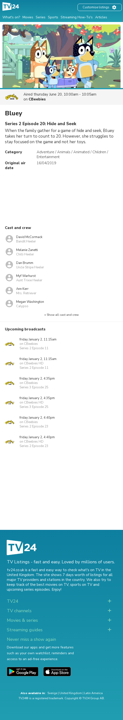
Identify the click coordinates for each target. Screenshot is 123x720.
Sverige (52, 693)
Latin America (93, 693)
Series (40, 17)
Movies (27, 17)
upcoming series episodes (28, 589)
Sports (53, 17)
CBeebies (37, 99)
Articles (101, 17)
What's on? (11, 17)
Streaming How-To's (77, 17)
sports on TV (81, 584)
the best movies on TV (49, 584)
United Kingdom (70, 693)
